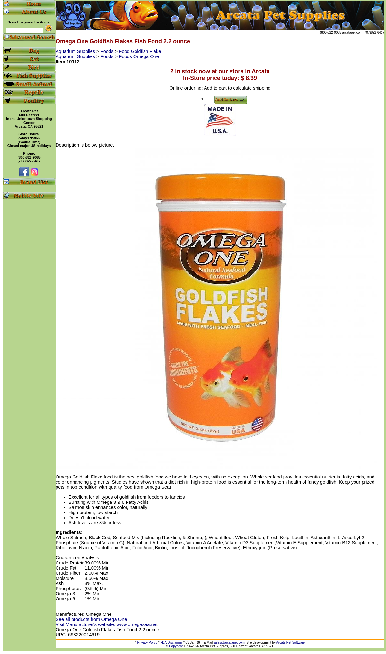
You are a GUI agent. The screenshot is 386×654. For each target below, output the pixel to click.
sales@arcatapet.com (229, 642)
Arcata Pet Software (290, 642)
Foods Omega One (139, 56)
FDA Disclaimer (171, 642)
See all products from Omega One (91, 619)
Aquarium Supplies (76, 51)
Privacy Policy (147, 642)
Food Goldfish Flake (140, 51)
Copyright (176, 646)
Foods (108, 51)
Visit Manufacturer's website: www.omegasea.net (107, 624)
